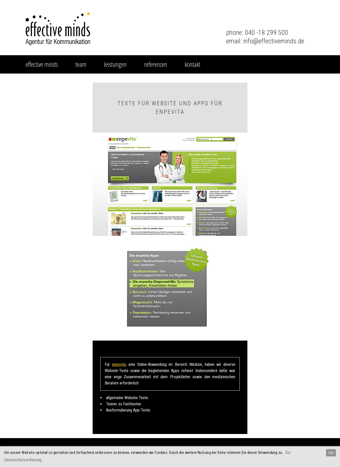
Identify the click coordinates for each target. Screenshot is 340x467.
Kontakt (192, 64)
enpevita (119, 364)
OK (331, 453)
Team (80, 64)
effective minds (42, 64)
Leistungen (115, 64)
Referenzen (155, 64)
